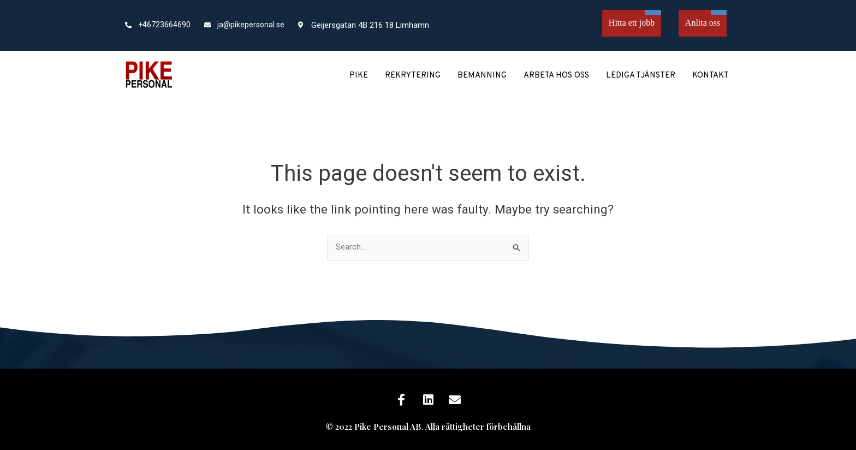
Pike (358, 75)
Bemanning (482, 75)
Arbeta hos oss (556, 75)
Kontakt (710, 75)
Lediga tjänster (640, 75)
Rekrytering (413, 75)
